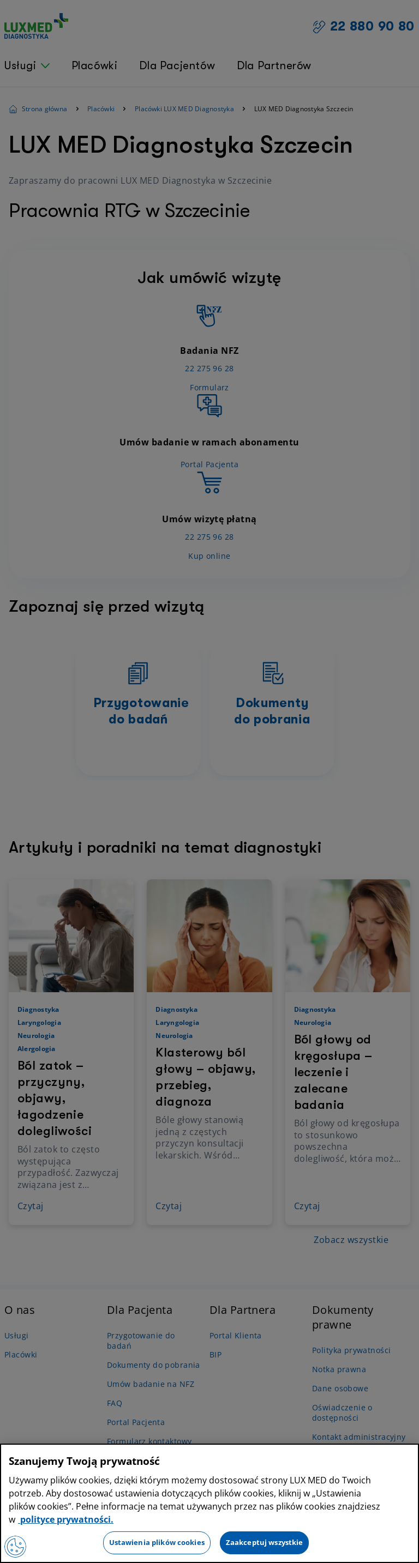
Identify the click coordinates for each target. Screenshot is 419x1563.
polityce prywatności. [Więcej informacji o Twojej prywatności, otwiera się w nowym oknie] (65, 1519)
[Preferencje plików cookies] (15, 1547)
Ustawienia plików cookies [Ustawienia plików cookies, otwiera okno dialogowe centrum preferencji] (157, 1542)
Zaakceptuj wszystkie (264, 1542)
